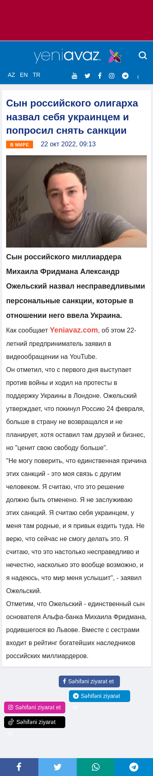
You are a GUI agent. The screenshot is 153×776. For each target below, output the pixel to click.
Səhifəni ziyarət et (88, 681)
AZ (11, 75)
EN (24, 75)
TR (36, 75)
